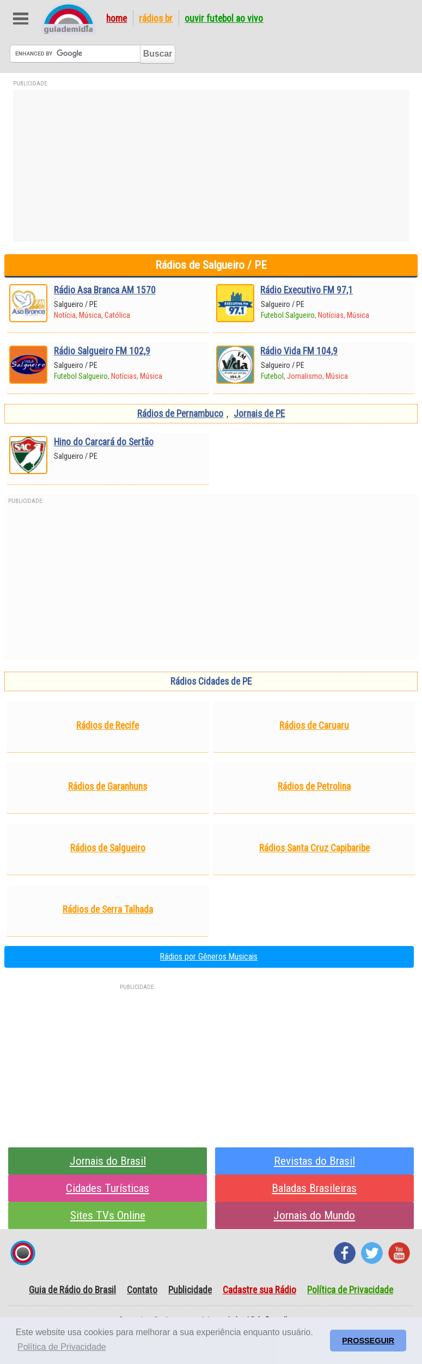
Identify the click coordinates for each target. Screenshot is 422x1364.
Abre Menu (21, 18)
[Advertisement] (211, 166)
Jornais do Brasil (108, 1161)
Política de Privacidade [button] (61, 1346)
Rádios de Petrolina (314, 786)
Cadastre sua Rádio (259, 1290)
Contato (142, 1290)
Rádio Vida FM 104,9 (299, 351)
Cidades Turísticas (107, 1188)
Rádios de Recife (107, 725)
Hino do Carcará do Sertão (104, 442)
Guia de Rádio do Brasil (72, 1290)
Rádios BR (156, 18)
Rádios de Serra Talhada (108, 909)
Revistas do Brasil (314, 1161)
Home (116, 18)
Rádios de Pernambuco (180, 413)
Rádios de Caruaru (314, 725)
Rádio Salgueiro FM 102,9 (102, 351)
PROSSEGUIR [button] (368, 1340)
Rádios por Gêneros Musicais (209, 956)
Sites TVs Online (107, 1215)
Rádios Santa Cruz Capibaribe (314, 848)
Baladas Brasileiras (314, 1188)
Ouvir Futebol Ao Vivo (224, 18)
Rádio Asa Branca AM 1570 (105, 290)
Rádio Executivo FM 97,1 (306, 290)
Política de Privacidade (350, 1290)
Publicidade (190, 1290)
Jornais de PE (259, 413)
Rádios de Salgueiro (107, 848)
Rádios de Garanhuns (107, 786)
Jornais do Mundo (314, 1215)
